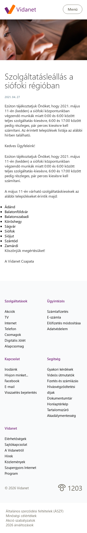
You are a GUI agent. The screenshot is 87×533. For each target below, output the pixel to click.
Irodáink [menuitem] (11, 369)
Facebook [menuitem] (12, 380)
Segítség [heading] (53, 358)
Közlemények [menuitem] (15, 461)
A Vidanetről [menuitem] (14, 450)
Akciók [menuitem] (10, 311)
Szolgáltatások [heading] (16, 301)
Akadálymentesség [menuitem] (61, 415)
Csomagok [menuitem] (13, 334)
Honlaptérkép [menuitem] (57, 404)
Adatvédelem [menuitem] (57, 328)
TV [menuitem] (7, 317)
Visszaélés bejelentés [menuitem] (21, 392)
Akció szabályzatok (20, 520)
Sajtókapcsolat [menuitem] (16, 444)
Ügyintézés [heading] (55, 301)
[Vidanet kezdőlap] (20, 10)
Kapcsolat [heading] (12, 358)
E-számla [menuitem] (54, 317)
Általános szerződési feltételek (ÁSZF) (35, 511)
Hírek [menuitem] (9, 456)
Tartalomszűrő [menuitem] (58, 409)
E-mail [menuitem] (10, 386)
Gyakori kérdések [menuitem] (60, 369)
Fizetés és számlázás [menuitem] (62, 380)
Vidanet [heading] (11, 428)
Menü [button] (72, 9)
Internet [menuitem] (10, 323)
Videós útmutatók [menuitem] (60, 375)
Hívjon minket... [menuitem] (16, 375)
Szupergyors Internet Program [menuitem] (20, 470)
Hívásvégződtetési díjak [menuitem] (61, 389)
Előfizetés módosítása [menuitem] (64, 323)
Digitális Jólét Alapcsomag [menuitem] (15, 343)
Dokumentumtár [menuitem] (59, 398)
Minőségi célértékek (21, 515)
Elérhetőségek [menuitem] (15, 438)
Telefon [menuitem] (10, 328)
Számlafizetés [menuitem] (57, 311)
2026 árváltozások (19, 525)
